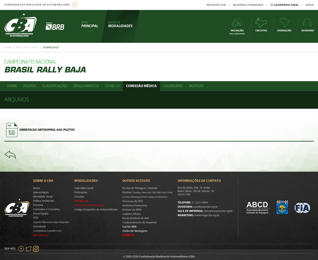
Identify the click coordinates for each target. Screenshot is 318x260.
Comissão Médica (141, 86)
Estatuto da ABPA (132, 210)
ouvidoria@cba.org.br (206, 207)
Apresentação (41, 192)
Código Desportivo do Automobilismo (96, 209)
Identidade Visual (43, 196)
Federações (284, 25)
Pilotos (29, 86)
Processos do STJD (132, 201)
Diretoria (38, 205)
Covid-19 (112, 86)
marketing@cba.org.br (206, 215)
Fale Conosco (40, 235)
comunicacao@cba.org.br (218, 211)
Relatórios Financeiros (248, 5)
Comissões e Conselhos (46, 209)
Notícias (196, 86)
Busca (310, 5)
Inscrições (237, 26)
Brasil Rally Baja (27, 47)
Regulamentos (86, 86)
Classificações (54, 86)
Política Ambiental (43, 201)
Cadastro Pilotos (131, 214)
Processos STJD (216, 5)
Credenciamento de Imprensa (139, 222)
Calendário (173, 86)
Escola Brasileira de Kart (135, 218)
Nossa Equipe (40, 213)
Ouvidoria (307, 25)
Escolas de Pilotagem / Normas (139, 188)
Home (7, 47)
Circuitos (261, 25)
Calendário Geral (83, 188)
